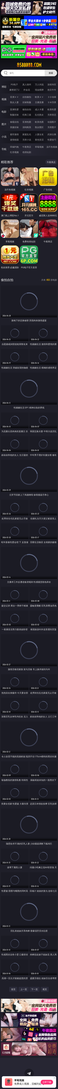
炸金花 (27, 89)
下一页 (34, 989)
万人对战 (39, 84)
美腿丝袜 (14, 127)
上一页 (23, 989)
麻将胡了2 (14, 89)
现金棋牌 (39, 89)
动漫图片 (51, 121)
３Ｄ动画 (51, 96)
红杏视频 (14, 152)
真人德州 (26, 84)
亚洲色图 (26, 121)
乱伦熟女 (39, 114)
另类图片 (51, 127)
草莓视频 (39, 146)
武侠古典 (51, 134)
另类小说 (26, 139)
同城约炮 (14, 146)
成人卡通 (39, 109)
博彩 (4, 86)
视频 (4, 99)
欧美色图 (39, 121)
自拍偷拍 (26, 96)
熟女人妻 (14, 102)
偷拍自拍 (26, 109)
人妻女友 (39, 134)
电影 (4, 111)
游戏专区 (51, 84)
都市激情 (14, 134)
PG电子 (14, 84)
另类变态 (51, 114)
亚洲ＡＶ (14, 96)
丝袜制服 (26, 102)
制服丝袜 (14, 114)
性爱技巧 (51, 139)
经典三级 (26, 114)
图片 (4, 124)
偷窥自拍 (14, 121)
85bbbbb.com (29, 65)
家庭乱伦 (26, 134)
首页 (13, 989)
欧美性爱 (51, 109)
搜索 (51, 72)
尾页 (45, 989)
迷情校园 (14, 139)
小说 (4, 136)
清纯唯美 (26, 127)
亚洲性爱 (14, 109)
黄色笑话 (39, 139)
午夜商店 (26, 146)
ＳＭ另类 (51, 102)
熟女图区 (39, 127)
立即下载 (47, 1082)
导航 (4, 149)
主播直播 (39, 102)
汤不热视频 (51, 146)
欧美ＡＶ (39, 96)
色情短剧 (26, 152)
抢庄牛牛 (51, 89)
